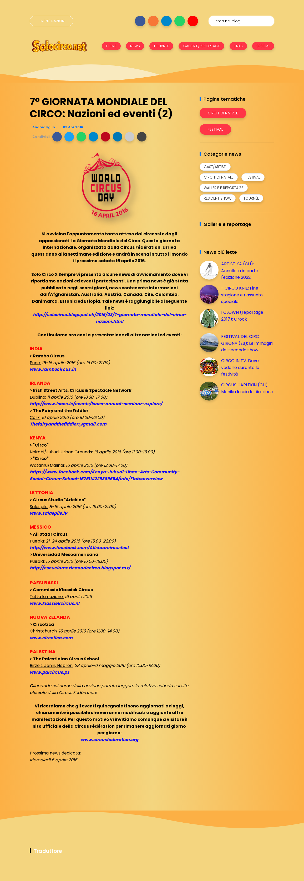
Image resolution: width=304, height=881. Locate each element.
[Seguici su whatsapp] (179, 21)
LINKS (238, 46)
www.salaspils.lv (48, 513)
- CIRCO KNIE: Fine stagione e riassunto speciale (242, 295)
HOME (111, 46)
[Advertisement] (239, 451)
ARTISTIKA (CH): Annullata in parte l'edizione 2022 (239, 270)
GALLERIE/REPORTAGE (201, 46)
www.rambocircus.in (53, 369)
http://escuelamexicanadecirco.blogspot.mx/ (80, 568)
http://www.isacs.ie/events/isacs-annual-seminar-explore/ (96, 404)
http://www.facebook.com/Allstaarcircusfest (79, 548)
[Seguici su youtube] (193, 21)
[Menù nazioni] (51, 21)
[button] (57, 136)
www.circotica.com (51, 638)
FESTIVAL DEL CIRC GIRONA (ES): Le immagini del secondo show (247, 343)
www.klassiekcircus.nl (54, 603)
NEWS (135, 46)
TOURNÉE (161, 46)
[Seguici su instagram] (153, 21)
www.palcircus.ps (49, 672)
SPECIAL (263, 46)
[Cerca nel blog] (241, 21)
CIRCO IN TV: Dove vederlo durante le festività (240, 367)
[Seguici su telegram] (166, 21)
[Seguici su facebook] (140, 21)
